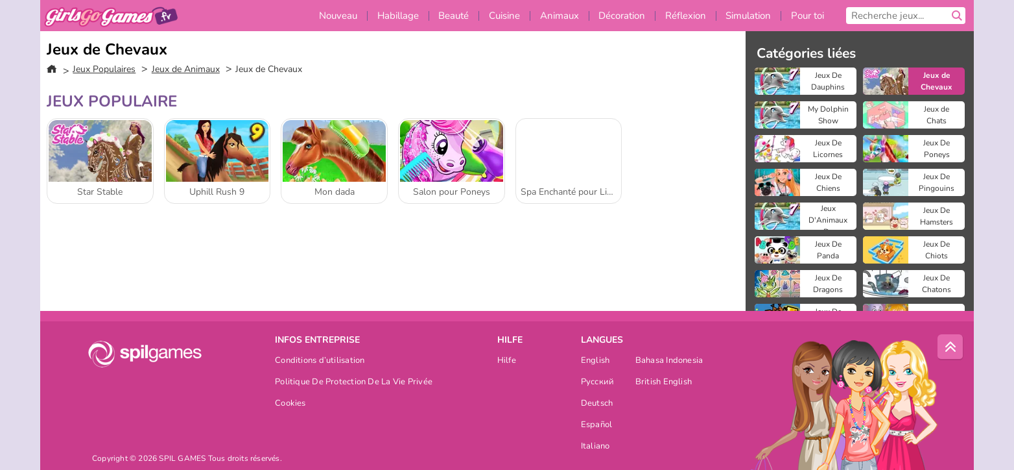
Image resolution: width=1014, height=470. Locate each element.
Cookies (290, 404)
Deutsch (597, 404)
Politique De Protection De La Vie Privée (353, 383)
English (595, 361)
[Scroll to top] (950, 347)
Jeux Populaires (104, 69)
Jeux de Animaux (186, 69)
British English (663, 383)
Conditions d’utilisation (319, 361)
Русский (598, 383)
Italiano (595, 447)
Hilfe (506, 361)
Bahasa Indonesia (669, 361)
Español (597, 425)
